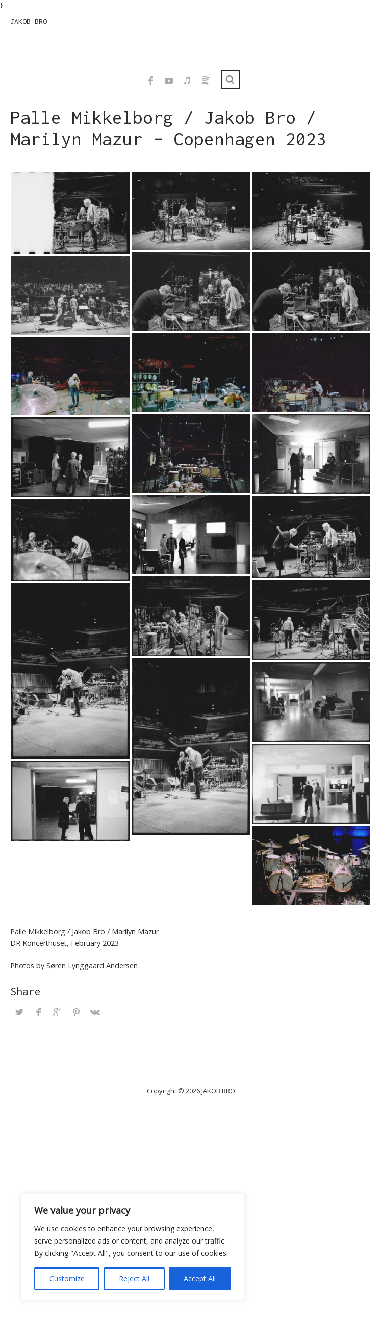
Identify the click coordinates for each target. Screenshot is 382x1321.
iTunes (187, 80)
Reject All (134, 1278)
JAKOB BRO (28, 21)
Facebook (150, 80)
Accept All (200, 1278)
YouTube (169, 80)
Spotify (205, 80)
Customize (67, 1278)
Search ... (230, 79)
